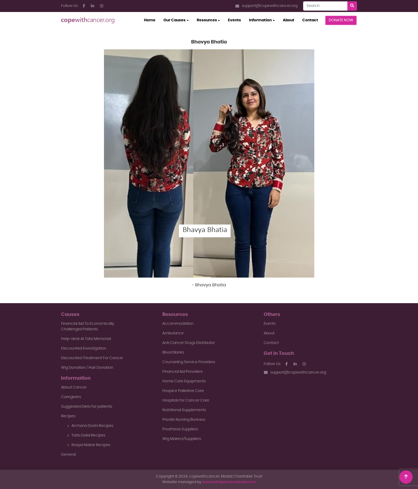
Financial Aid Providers (182, 372)
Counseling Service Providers (188, 362)
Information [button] (260, 20)
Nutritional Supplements (184, 410)
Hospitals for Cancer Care (185, 400)
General (68, 454)
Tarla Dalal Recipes (86, 435)
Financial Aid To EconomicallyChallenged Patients (87, 326)
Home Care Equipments (184, 381)
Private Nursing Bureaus (183, 420)
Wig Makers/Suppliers (181, 439)
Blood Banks (173, 352)
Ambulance (173, 333)
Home (151, 19)
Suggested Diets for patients (86, 406)
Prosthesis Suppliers (180, 429)
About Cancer (74, 387)
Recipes (68, 416)
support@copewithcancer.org (266, 6)
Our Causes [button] (174, 20)
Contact (310, 20)
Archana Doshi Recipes (90, 426)
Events (234, 20)
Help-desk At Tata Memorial (86, 339)
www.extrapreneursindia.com (229, 482)
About (288, 20)
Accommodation (178, 324)
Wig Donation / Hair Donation (87, 368)
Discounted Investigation (83, 348)
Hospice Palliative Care (183, 391)
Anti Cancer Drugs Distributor (188, 343)
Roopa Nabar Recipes (88, 445)
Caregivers (71, 397)
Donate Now (341, 20)
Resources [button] (207, 20)
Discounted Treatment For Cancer (92, 358)
